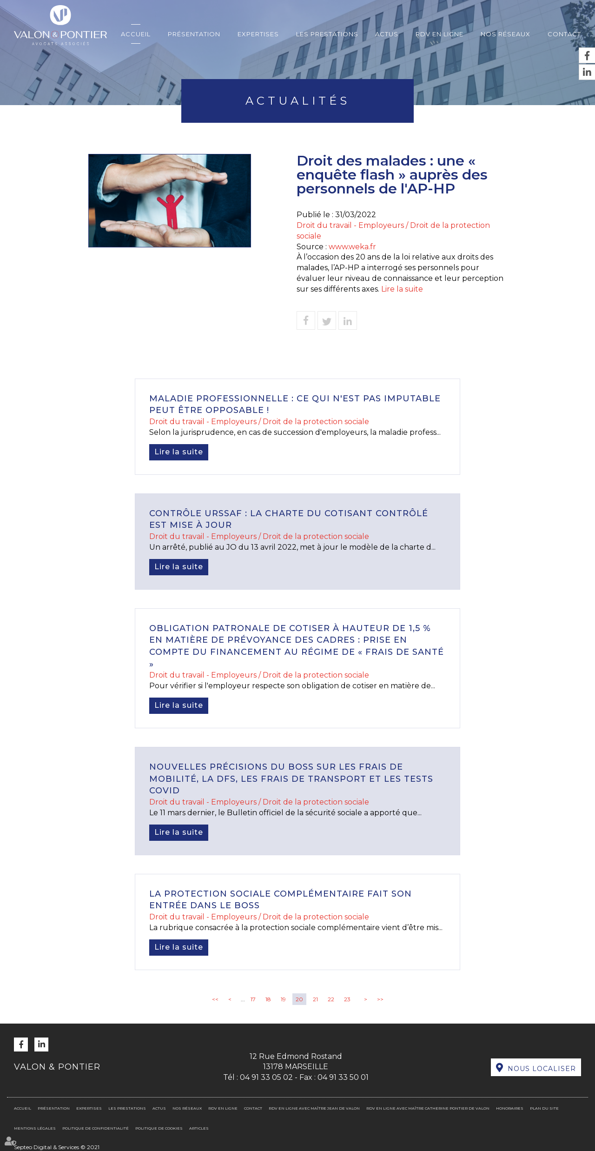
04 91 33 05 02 (266, 1077)
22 (331, 999)
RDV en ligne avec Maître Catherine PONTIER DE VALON (427, 1108)
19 (283, 999)
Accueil (136, 34)
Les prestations (327, 34)
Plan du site (544, 1108)
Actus (386, 34)
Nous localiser (542, 1069)
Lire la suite (402, 289)
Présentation (194, 34)
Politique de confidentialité (95, 1128)
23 (347, 999)
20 (299, 999)
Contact (564, 34)
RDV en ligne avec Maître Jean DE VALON (314, 1108)
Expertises (258, 34)
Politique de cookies (159, 1128)
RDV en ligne (439, 34)
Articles (199, 1128)
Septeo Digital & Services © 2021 (56, 1147)
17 (253, 999)
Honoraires (509, 1108)
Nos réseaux (505, 34)
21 (315, 999)
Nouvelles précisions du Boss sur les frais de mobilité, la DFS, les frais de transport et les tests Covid (291, 779)
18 (268, 999)
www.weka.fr (352, 246)
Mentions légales (35, 1128)
